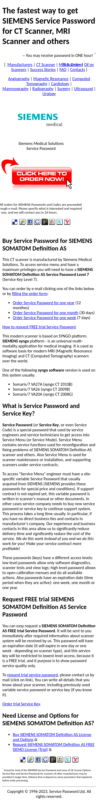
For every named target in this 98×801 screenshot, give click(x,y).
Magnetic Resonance (50, 78)
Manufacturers (19, 64)
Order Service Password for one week (44, 317)
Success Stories (43, 69)
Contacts (77, 69)
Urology (49, 93)
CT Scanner (45, 64)
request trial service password (32, 674)
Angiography (19, 78)
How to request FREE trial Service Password (39, 326)
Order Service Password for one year (43, 302)
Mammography (16, 88)
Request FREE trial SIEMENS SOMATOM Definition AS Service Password (44, 606)
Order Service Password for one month (45, 312)
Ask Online (73, 64)
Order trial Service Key (21, 703)
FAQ (63, 69)
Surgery (63, 88)
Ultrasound (83, 88)
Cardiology (60, 83)
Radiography (43, 88)
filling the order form (29, 293)
